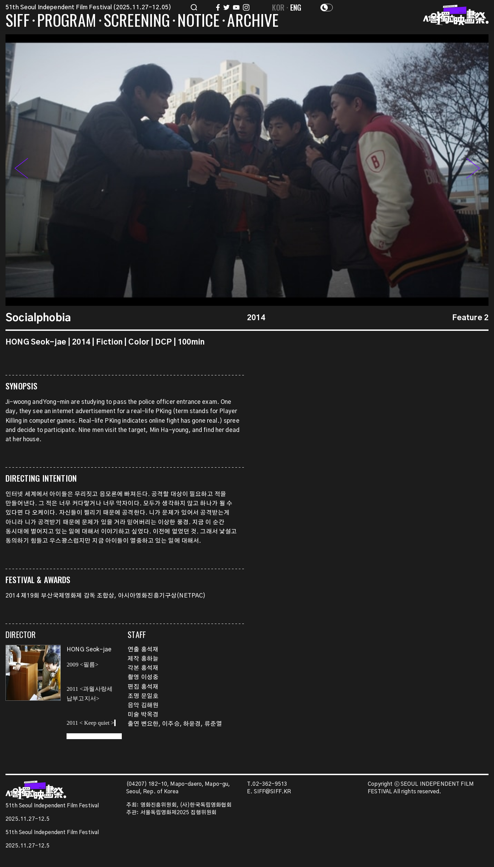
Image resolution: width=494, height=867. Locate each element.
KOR (278, 7)
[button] (473, 170)
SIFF (17, 21)
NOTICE (198, 21)
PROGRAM (66, 21)
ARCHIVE (253, 21)
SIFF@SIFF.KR (272, 791)
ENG (296, 7)
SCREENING (137, 21)
